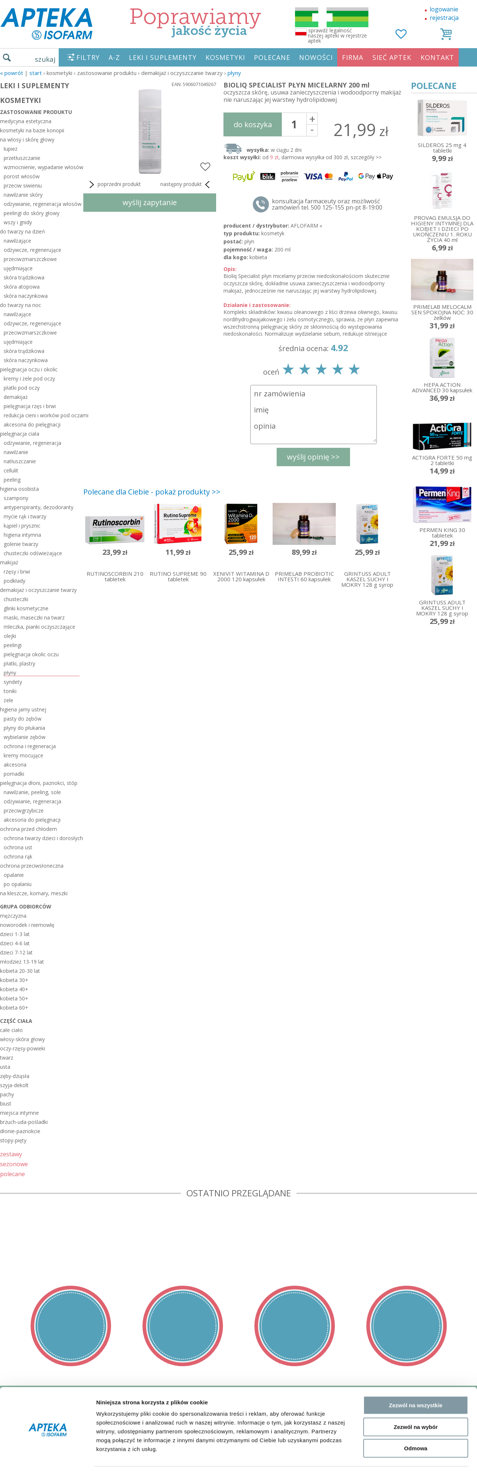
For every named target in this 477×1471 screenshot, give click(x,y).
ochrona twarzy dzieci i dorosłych (42, 838)
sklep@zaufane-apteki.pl (236, 1407)
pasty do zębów (22, 718)
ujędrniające (18, 268)
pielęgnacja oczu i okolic (29, 369)
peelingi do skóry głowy (31, 213)
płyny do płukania (24, 727)
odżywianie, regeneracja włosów (42, 203)
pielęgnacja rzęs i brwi (30, 406)
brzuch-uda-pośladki (24, 1121)
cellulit (11, 470)
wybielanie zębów (24, 736)
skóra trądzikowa (24, 277)
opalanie (14, 874)
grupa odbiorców (25, 906)
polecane (12, 1174)
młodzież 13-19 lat (22, 961)
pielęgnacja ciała (19, 433)
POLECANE (272, 57)
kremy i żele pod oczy (29, 378)
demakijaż (16, 396)
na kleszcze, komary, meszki (34, 893)
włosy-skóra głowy (22, 1039)
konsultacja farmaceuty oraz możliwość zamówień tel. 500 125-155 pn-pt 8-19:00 (327, 204)
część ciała (16, 1020)
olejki (10, 635)
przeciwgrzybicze (24, 810)
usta (5, 1066)
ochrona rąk (18, 856)
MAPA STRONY (20, 1460)
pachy (7, 1094)
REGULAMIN (17, 1396)
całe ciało (11, 1030)
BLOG (8, 1449)
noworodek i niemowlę (27, 924)
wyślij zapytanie (150, 202)
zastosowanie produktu (36, 111)
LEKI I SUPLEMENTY (163, 57)
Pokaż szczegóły (391, 1298)
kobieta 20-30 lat (20, 970)
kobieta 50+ (14, 998)
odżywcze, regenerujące (32, 249)
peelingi (13, 645)
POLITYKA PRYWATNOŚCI (35, 1418)
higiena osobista (19, 488)
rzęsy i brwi (17, 571)
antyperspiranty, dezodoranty (38, 507)
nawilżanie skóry (23, 194)
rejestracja (444, 18)
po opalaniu (18, 884)
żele (8, 700)
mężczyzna (13, 915)
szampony (16, 498)
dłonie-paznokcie (20, 1131)
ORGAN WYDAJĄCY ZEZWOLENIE (45, 1439)
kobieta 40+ (14, 989)
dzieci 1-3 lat (15, 934)
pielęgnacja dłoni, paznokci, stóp (38, 782)
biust (5, 1103)
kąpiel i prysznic (22, 525)
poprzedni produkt (114, 184)
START (35, 72)
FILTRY (88, 57)
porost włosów (22, 176)
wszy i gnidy (18, 222)
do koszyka (253, 124)
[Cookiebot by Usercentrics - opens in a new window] (47, 1297)
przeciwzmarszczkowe (30, 259)
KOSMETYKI (225, 57)
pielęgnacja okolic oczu (31, 654)
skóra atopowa (22, 286)
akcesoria (15, 764)
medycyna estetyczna (25, 121)
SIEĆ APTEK (391, 57)
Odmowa (415, 1265)
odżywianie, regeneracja (32, 442)
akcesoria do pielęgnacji (32, 424)
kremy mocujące (23, 755)
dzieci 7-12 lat (16, 952)
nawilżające (17, 240)
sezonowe (14, 1164)
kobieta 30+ (14, 979)
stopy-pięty (13, 1140)
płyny (234, 72)
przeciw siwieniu (23, 185)
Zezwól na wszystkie (416, 1222)
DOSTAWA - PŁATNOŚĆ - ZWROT (45, 1407)
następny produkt (186, 184)
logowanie (444, 9)
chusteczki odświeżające (33, 553)
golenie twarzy (21, 543)
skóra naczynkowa (26, 295)
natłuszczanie (20, 461)
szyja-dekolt (14, 1085)
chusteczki (16, 599)
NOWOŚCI (316, 57)
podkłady (14, 580)
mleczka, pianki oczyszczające (39, 626)
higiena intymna (22, 534)
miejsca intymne (19, 1112)
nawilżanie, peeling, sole (32, 792)
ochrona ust (18, 847)
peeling (12, 479)
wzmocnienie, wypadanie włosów (42, 167)
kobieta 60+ (14, 1007)
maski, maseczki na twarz (34, 617)
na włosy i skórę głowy (27, 139)
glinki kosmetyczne (26, 608)
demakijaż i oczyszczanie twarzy (38, 589)
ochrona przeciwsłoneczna (31, 865)
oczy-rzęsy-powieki (22, 1048)
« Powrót (11, 72)
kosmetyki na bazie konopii (32, 130)
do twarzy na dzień (22, 231)
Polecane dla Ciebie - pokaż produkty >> (152, 492)
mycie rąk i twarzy (25, 516)
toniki (10, 691)
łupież (11, 148)
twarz (6, 1057)
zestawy (11, 1154)
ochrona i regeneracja (30, 746)
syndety (13, 681)
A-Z (114, 57)
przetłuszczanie (22, 157)
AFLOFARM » (306, 225)
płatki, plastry (19, 663)
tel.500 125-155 (236, 1396)
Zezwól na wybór (416, 1244)
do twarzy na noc (20, 304)
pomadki (14, 773)
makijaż (9, 562)
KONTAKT (437, 57)
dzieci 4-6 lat (15, 943)
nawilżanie (16, 452)
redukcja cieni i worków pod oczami (42, 415)
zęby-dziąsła (14, 1075)
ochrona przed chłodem (28, 828)
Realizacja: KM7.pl (453, 1396)
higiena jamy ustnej (23, 709)
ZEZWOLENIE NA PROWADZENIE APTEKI (56, 1428)
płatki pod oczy (22, 387)
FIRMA (352, 57)
